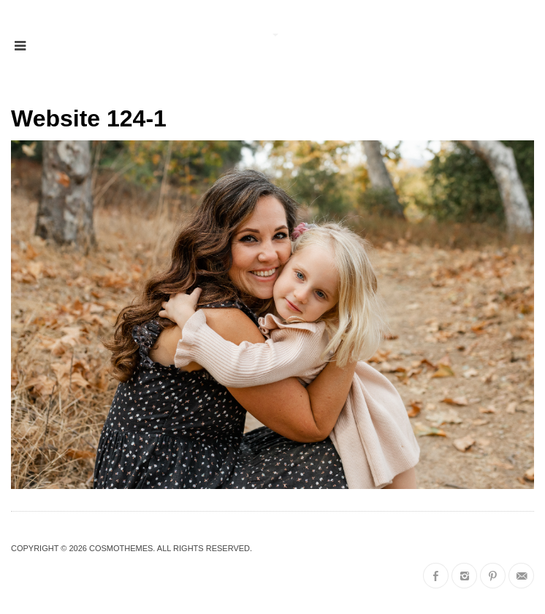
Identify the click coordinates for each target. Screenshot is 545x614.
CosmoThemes (121, 548)
